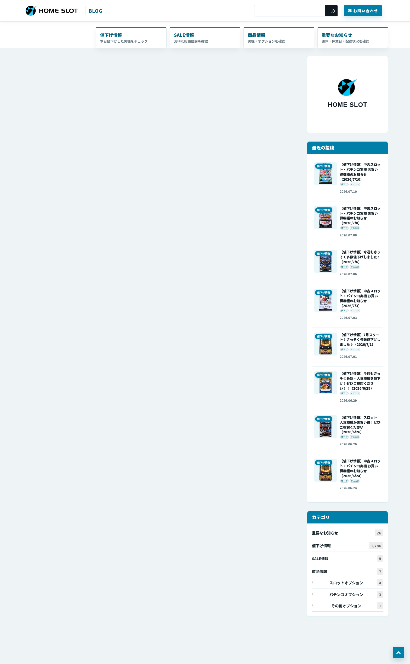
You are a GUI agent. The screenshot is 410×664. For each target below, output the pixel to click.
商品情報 (257, 35)
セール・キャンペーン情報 (205, 38)
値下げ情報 (111, 35)
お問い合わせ (363, 10)
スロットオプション (356, 583)
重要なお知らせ (337, 35)
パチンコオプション (356, 594)
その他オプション (357, 606)
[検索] (331, 10)
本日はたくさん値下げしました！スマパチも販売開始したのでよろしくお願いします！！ (108, 67)
